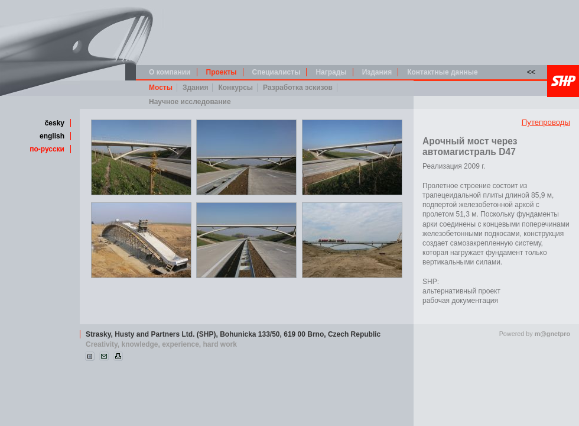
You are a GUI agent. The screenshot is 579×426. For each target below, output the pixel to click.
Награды (330, 72)
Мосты (161, 87)
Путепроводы (546, 122)
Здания (195, 87)
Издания (377, 72)
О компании (170, 72)
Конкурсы (235, 87)
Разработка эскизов (298, 87)
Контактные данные (442, 72)
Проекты (221, 72)
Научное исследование (190, 102)
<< (531, 72)
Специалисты (276, 72)
